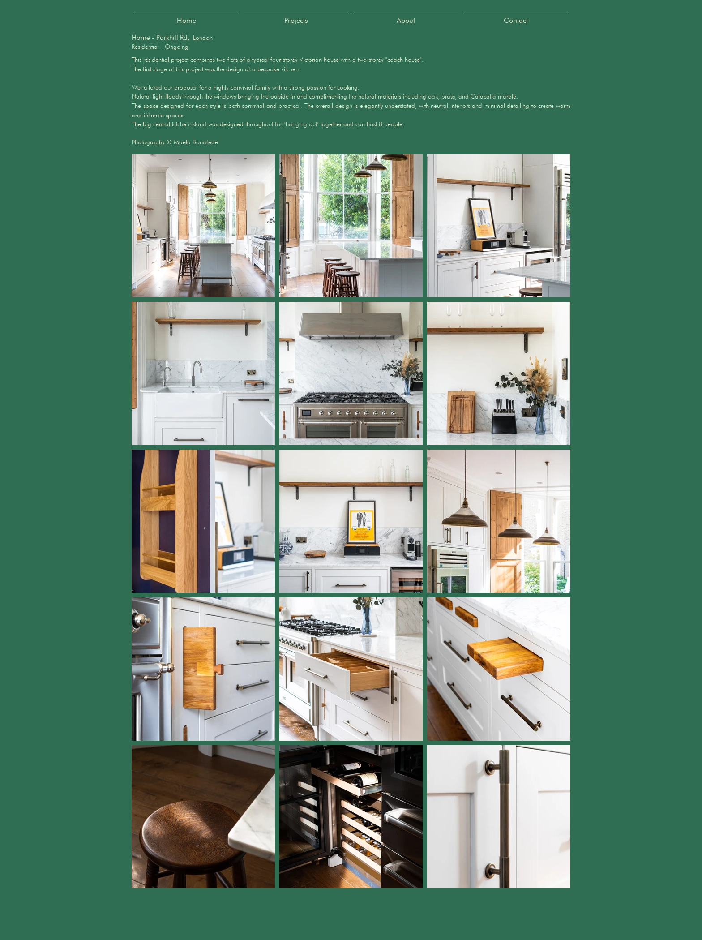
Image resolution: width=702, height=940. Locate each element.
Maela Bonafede (196, 142)
